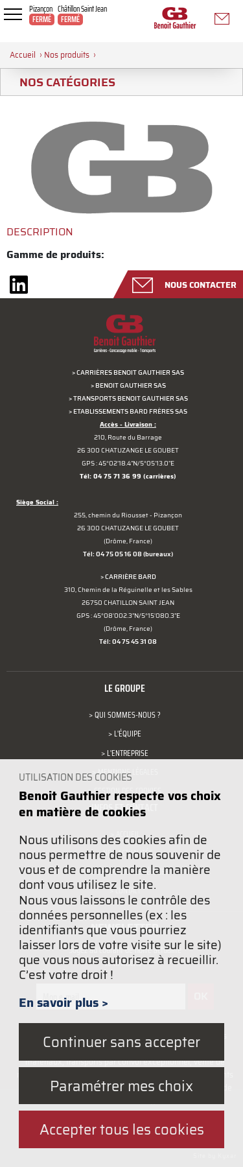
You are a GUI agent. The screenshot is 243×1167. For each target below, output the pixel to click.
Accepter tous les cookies (122, 1129)
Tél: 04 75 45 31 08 (128, 641)
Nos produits (66, 54)
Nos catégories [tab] (62, 82)
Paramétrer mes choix (121, 1085)
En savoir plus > (63, 1002)
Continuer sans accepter (121, 1041)
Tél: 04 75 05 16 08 (112, 554)
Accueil (23, 54)
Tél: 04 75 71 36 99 (110, 476)
